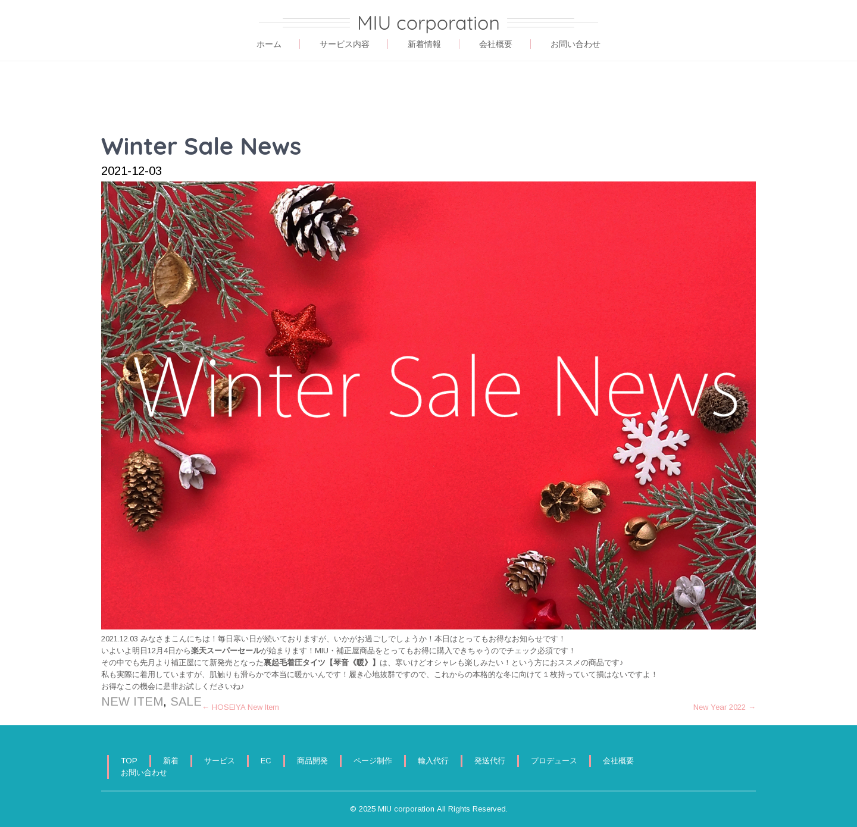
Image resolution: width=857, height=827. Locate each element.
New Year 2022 (724, 707)
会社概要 (495, 44)
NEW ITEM (132, 701)
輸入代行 (433, 760)
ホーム (269, 44)
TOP (129, 760)
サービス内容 (345, 44)
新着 (171, 760)
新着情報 (424, 44)
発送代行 (489, 760)
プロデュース (554, 760)
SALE (186, 701)
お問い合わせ (575, 44)
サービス (219, 760)
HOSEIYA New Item (240, 707)
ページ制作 (373, 760)
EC (266, 760)
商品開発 (312, 760)
